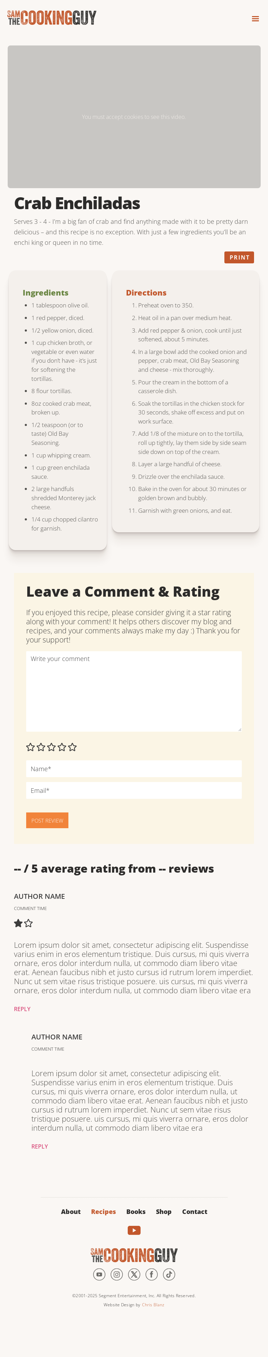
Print (240, 257)
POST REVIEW (47, 820)
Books (136, 1211)
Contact (194, 1211)
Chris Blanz (153, 1305)
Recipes (103, 1211)
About (71, 1211)
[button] (252, 16)
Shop (164, 1211)
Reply (22, 1009)
